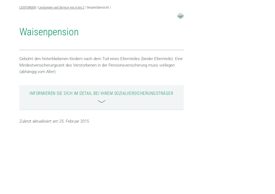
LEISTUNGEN (27, 7)
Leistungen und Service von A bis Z (61, 7)
